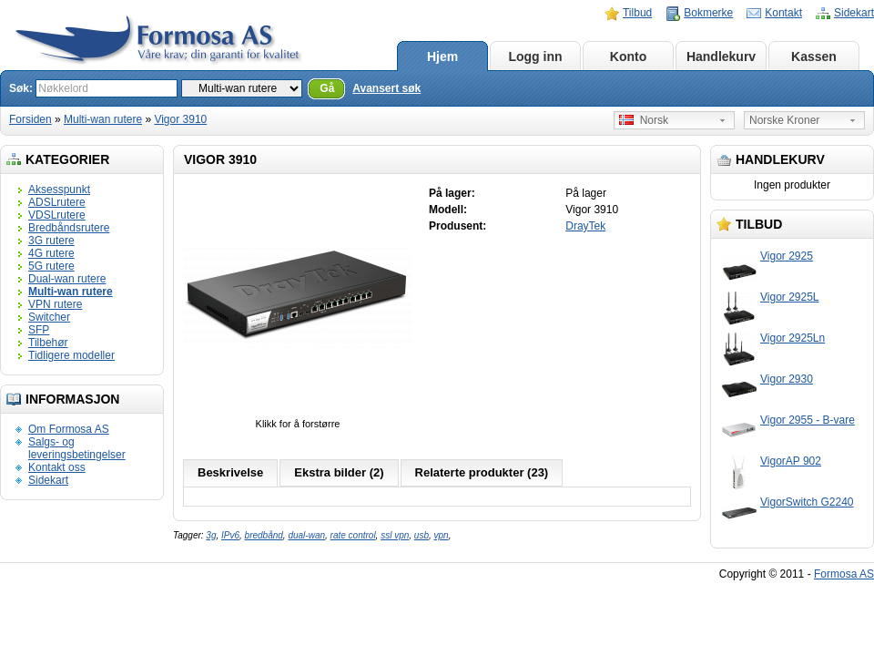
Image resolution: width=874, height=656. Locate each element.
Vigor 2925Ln (792, 338)
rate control (353, 535)
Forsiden (30, 119)
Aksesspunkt (59, 189)
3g (211, 535)
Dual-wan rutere (67, 278)
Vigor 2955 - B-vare (807, 420)
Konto (628, 56)
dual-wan (306, 535)
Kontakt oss (57, 467)
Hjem (442, 56)
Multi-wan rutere (103, 119)
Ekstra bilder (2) (338, 472)
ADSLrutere (57, 202)
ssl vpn (395, 535)
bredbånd (264, 535)
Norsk (643, 120)
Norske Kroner (784, 120)
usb (421, 535)
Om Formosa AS (68, 429)
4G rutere (51, 253)
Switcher (49, 317)
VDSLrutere (57, 215)
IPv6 (230, 535)
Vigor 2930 (786, 379)
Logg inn (535, 56)
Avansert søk (386, 88)
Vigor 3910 (180, 119)
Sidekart (854, 12)
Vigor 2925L (789, 297)
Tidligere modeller (71, 355)
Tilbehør (48, 342)
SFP (38, 329)
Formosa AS (844, 574)
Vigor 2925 (786, 256)
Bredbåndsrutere (68, 227)
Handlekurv (721, 56)
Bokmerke (708, 12)
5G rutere (51, 266)
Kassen (814, 56)
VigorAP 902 (790, 461)
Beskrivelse (230, 472)
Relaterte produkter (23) (482, 472)
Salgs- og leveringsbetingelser (77, 448)
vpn (441, 535)
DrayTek (585, 226)
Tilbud (637, 12)
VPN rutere (55, 304)
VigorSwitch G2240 (807, 502)
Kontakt (783, 12)
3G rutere (51, 240)
